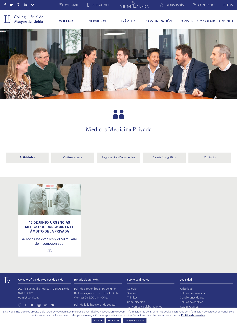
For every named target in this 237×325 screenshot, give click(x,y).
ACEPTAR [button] (98, 320)
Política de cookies (191, 302)
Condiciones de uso (192, 297)
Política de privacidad (193, 293)
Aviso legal (186, 288)
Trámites (132, 297)
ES (224, 4)
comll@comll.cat (28, 297)
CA (230, 4)
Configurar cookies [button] (135, 320)
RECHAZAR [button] (113, 320)
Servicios (132, 293)
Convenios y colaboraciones (144, 306)
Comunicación (136, 302)
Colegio (132, 288)
